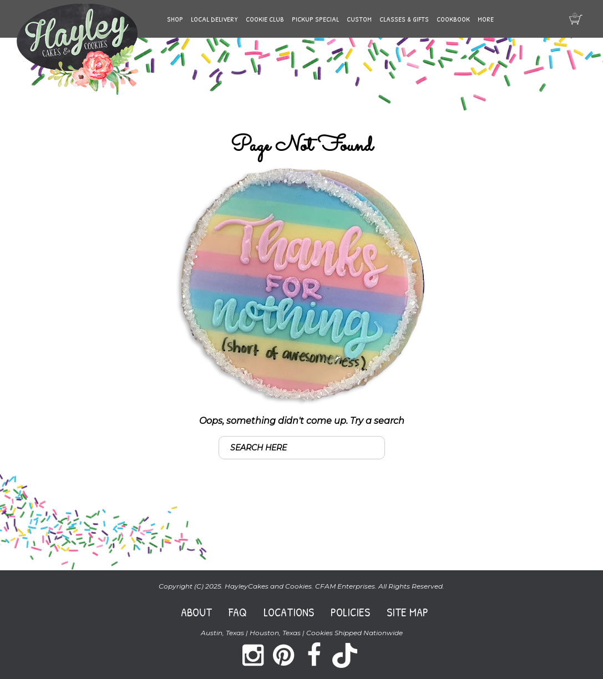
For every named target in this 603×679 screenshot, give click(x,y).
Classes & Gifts (404, 19)
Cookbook (453, 19)
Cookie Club (265, 19)
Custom (359, 19)
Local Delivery (214, 19)
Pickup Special (315, 19)
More (486, 19)
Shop (175, 19)
